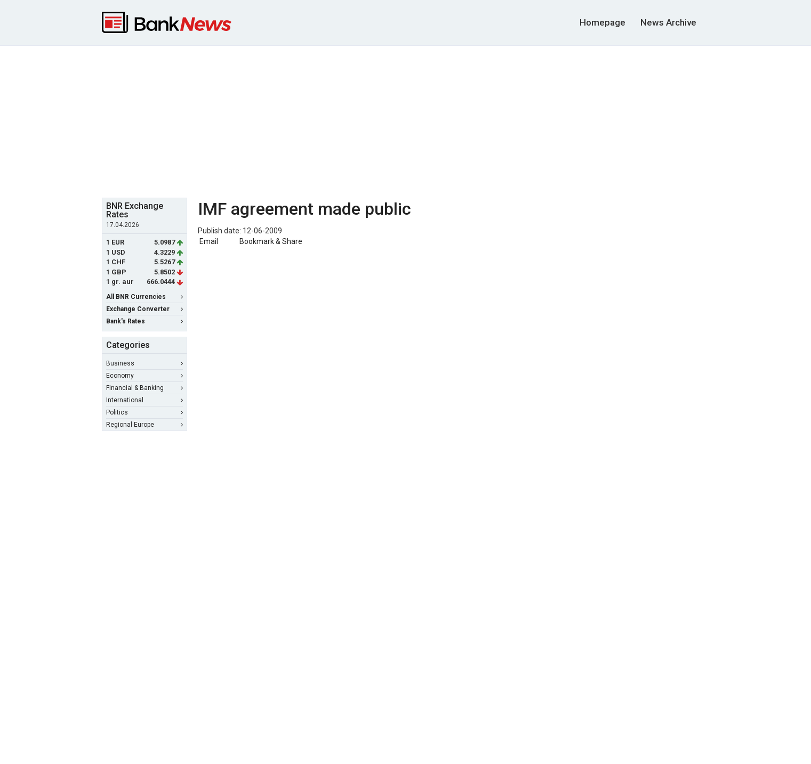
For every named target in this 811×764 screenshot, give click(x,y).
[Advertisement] (405, 120)
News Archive (668, 22)
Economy (144, 375)
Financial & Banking (144, 388)
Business (144, 363)
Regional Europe (144, 424)
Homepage (602, 22)
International (144, 400)
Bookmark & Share (270, 241)
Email (208, 241)
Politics (144, 412)
